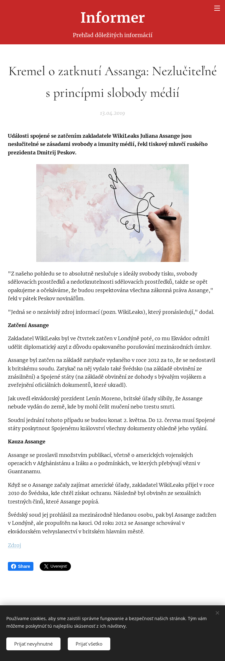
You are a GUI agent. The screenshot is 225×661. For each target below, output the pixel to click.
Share (20, 566)
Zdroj (14, 545)
